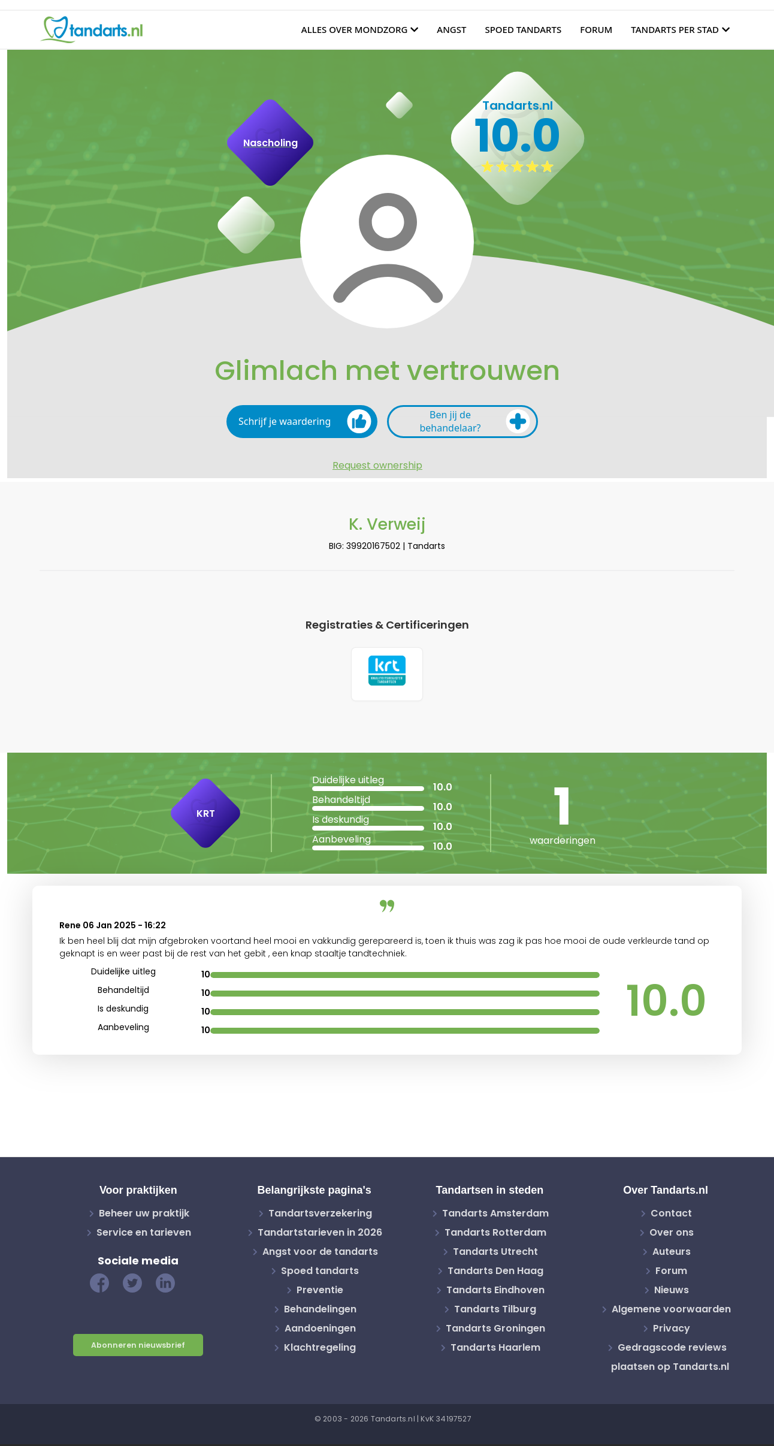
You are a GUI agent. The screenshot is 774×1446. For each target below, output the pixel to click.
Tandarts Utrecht (495, 1253)
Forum (596, 29)
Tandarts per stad (675, 29)
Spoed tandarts (523, 29)
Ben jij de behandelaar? (474, 421)
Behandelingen (320, 1311)
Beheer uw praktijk (144, 1215)
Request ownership (377, 465)
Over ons (671, 1234)
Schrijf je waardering (304, 421)
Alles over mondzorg (354, 29)
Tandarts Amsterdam (495, 1215)
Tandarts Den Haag (495, 1272)
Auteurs (671, 1253)
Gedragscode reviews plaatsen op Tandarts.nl (670, 1358)
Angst (451, 29)
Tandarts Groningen (495, 1330)
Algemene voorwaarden (671, 1311)
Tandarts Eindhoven (495, 1292)
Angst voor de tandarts (320, 1253)
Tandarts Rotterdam (495, 1234)
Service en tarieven (143, 1234)
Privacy (671, 1330)
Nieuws (671, 1292)
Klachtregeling (320, 1349)
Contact (671, 1215)
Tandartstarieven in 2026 (320, 1234)
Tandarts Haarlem (495, 1349)
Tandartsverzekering (320, 1215)
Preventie (320, 1292)
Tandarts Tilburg (495, 1311)
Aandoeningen (320, 1330)
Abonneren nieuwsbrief (138, 1347)
